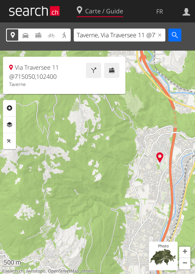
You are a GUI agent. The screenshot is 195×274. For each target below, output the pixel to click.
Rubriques (9, 108)
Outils (9, 141)
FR (159, 11)
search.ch (14, 271)
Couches (9, 125)
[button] (184, 252)
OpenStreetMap (63, 271)
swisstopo (36, 271)
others (87, 271)
